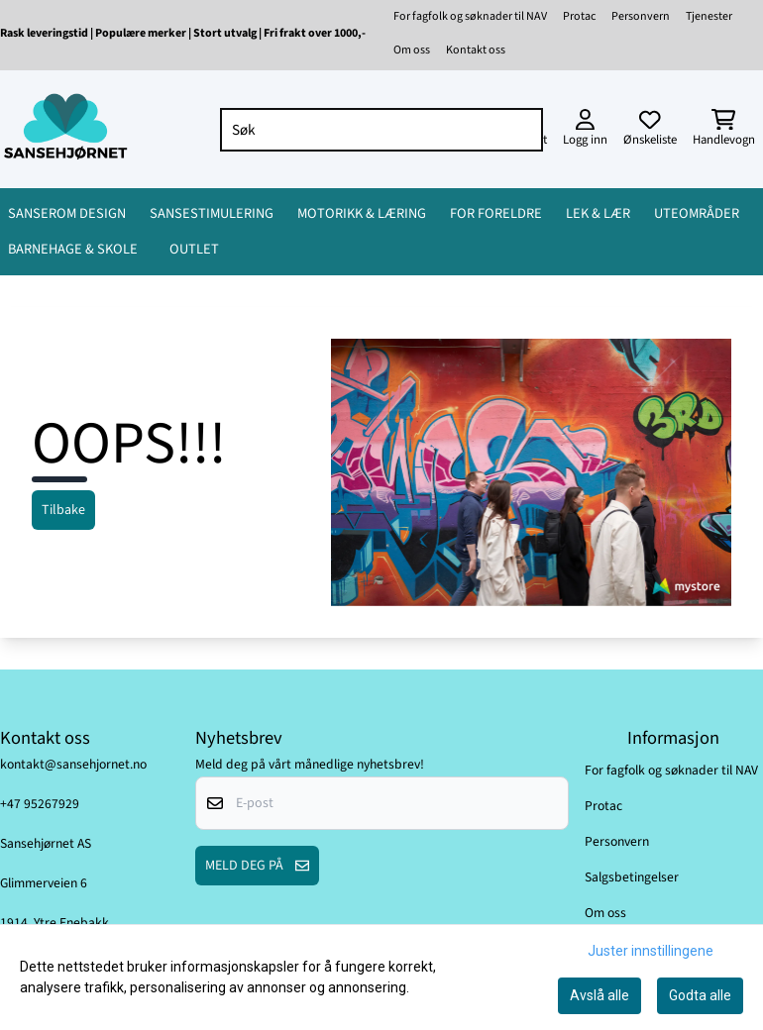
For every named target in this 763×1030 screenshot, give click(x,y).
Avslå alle (599, 995)
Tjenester (709, 16)
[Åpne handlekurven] (724, 129)
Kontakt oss (475, 50)
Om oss (411, 50)
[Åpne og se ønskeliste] (650, 129)
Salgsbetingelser (632, 877)
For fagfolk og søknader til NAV (470, 16)
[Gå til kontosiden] (585, 129)
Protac (579, 16)
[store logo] (65, 129)
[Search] (523, 130)
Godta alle (700, 995)
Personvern (640, 16)
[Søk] (381, 130)
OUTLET (194, 249)
